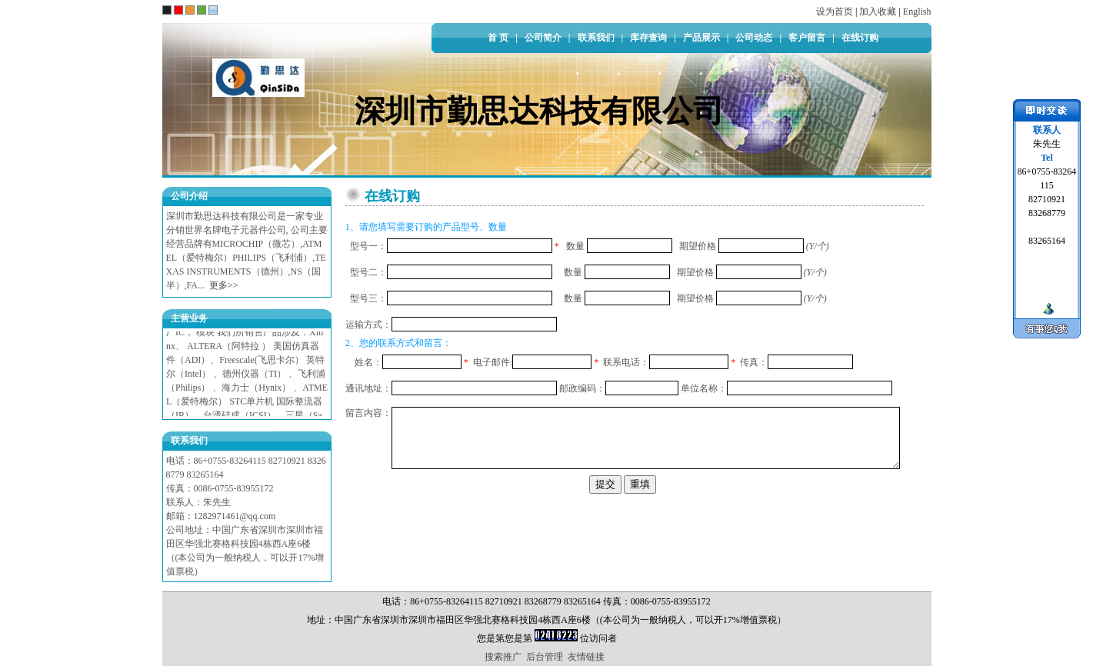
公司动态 (753, 37)
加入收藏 (877, 11)
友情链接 (586, 656)
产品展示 (701, 37)
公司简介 (543, 37)
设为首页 (834, 11)
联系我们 (596, 37)
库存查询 (648, 37)
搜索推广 (503, 656)
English (917, 11)
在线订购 (859, 37)
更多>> (223, 285)
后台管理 (544, 656)
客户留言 (806, 37)
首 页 (498, 37)
